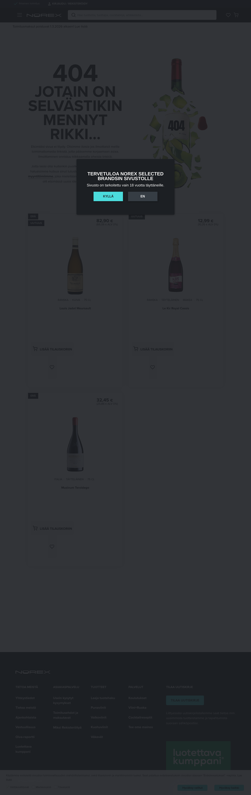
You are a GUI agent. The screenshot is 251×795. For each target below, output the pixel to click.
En (142, 196)
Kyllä (108, 196)
